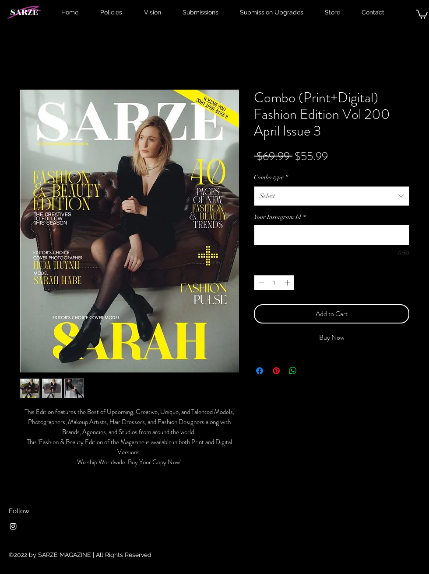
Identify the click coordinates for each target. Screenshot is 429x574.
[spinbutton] (274, 282)
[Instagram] (13, 526)
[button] (422, 14)
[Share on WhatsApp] (293, 370)
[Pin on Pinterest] (276, 370)
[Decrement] (260, 282)
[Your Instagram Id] (331, 235)
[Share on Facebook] (259, 370)
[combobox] (331, 195)
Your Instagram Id (280, 217)
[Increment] (288, 282)
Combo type (271, 177)
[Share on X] (309, 370)
